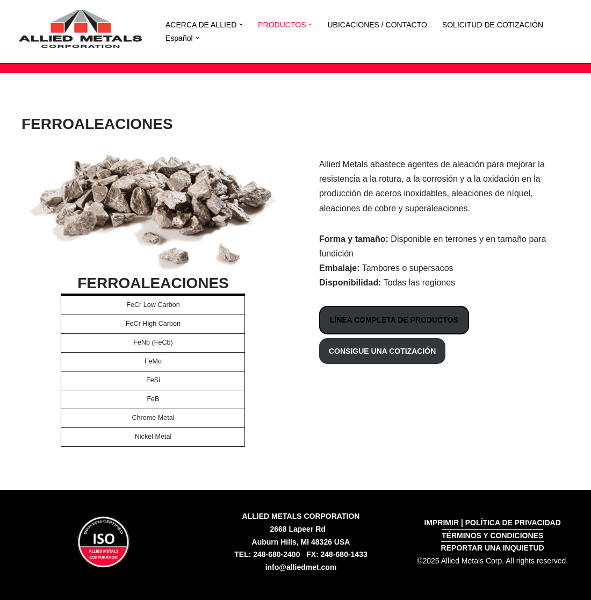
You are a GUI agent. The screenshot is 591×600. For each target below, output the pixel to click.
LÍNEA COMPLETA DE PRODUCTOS (394, 320)
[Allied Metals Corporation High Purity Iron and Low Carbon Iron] (80, 29)
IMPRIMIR (441, 522)
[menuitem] (179, 38)
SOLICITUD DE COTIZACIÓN (492, 24)
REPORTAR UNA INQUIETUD (492, 548)
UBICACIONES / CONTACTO (377, 24)
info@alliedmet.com (301, 567)
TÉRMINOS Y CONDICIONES (492, 535)
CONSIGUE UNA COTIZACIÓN (382, 351)
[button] (241, 24)
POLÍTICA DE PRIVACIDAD (513, 522)
